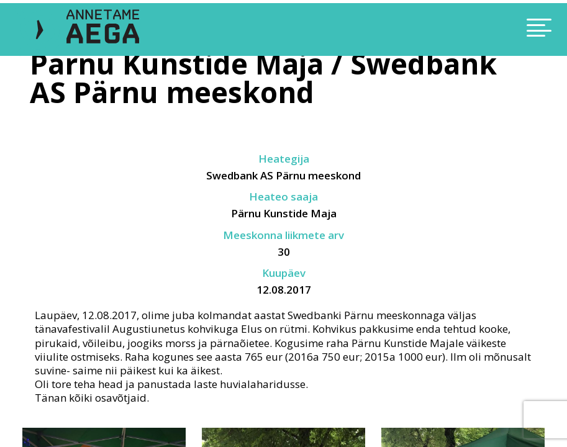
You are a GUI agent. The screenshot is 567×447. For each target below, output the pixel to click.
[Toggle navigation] (482, 29)
